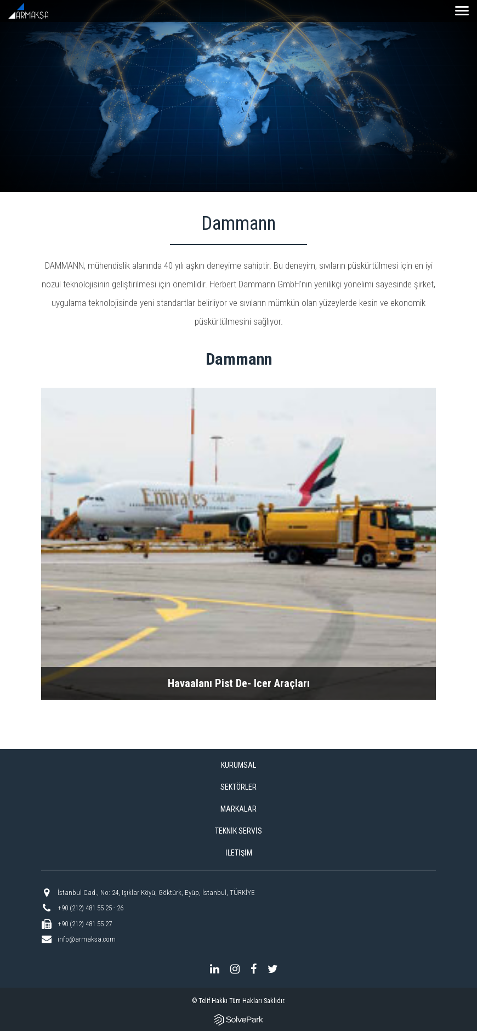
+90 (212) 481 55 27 (85, 924)
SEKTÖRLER (238, 787)
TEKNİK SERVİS (238, 830)
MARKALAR (238, 809)
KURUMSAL (238, 765)
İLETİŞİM (238, 852)
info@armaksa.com (87, 939)
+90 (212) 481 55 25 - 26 (90, 908)
